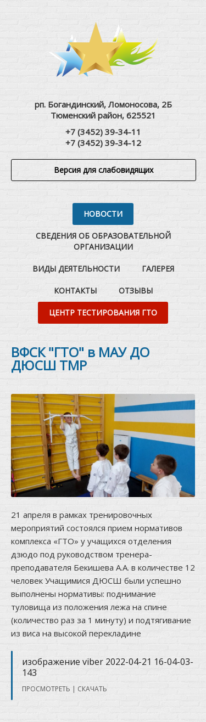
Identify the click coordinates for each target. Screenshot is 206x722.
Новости (103, 213)
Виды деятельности (76, 268)
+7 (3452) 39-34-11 (103, 131)
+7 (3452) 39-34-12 (103, 142)
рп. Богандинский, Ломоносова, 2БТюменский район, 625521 (103, 110)
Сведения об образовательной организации (103, 241)
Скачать (92, 688)
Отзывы (136, 290)
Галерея (158, 268)
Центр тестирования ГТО (103, 312)
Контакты (75, 290)
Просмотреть (46, 688)
